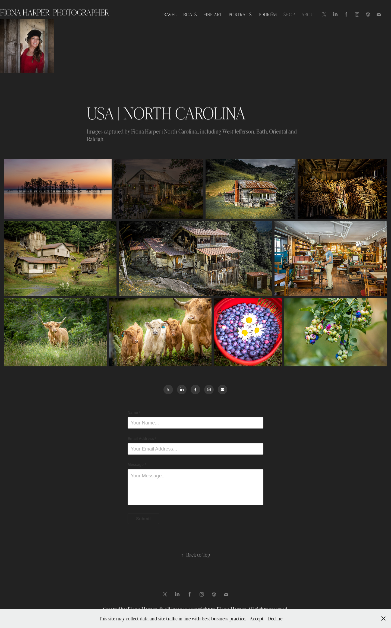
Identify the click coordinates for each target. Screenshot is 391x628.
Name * (134, 412)
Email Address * (142, 438)
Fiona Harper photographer (54, 12)
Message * (137, 465)
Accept (257, 618)
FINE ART (212, 14)
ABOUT (308, 14)
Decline (274, 618)
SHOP (289, 14)
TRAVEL (169, 14)
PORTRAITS (240, 14)
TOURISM (267, 14)
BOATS (190, 14)
